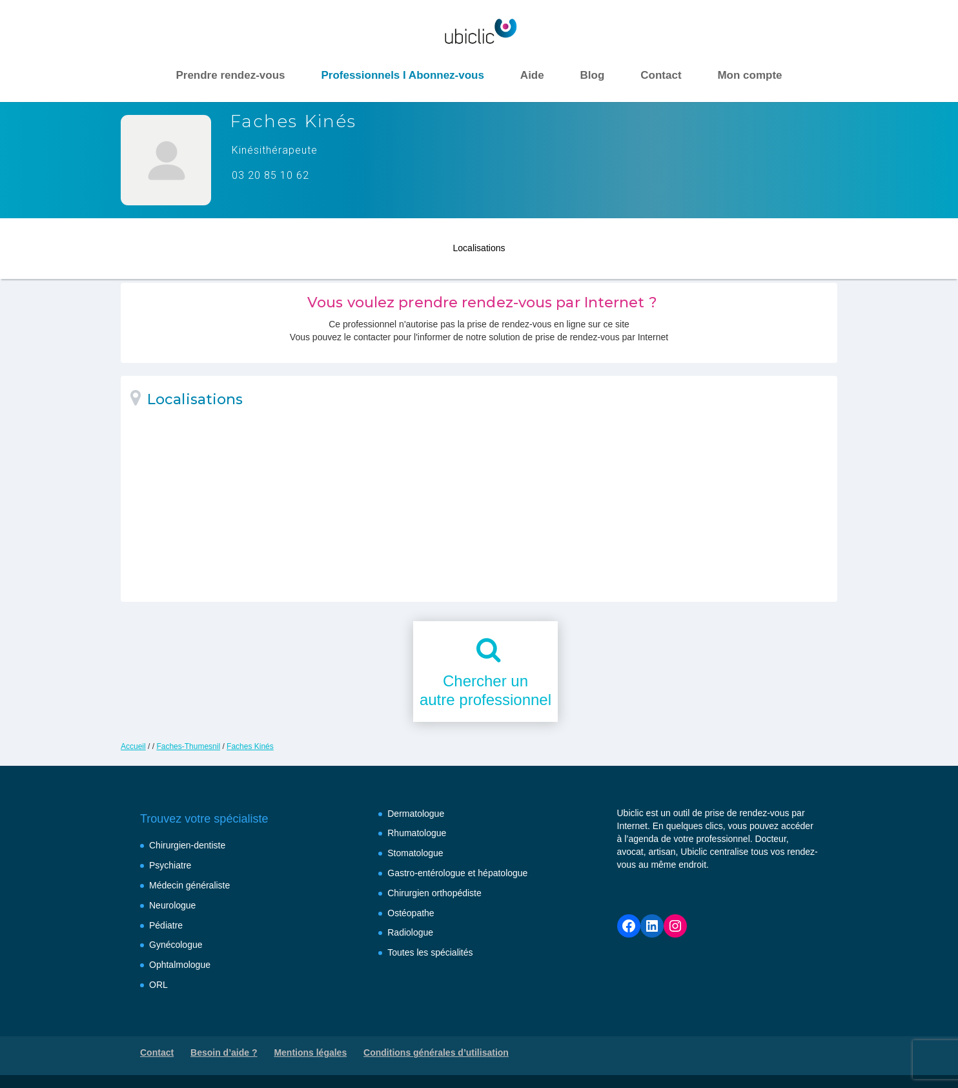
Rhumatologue (416, 833)
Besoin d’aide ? (223, 1052)
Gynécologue (176, 944)
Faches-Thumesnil (188, 746)
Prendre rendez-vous (230, 75)
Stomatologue (415, 853)
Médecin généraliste (189, 885)
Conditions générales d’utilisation (436, 1052)
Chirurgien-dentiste (187, 845)
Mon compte (749, 75)
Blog (592, 75)
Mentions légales (310, 1052)
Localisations (479, 244)
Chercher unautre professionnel (485, 690)
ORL (158, 985)
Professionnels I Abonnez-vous (402, 75)
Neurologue (172, 905)
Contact (660, 75)
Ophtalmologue (179, 965)
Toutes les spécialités (430, 952)
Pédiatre (166, 925)
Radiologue (410, 932)
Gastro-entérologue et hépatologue (457, 873)
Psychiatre (170, 865)
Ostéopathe (410, 913)
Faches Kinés (250, 746)
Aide (532, 75)
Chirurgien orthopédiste (434, 893)
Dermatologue (415, 813)
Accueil (133, 746)
